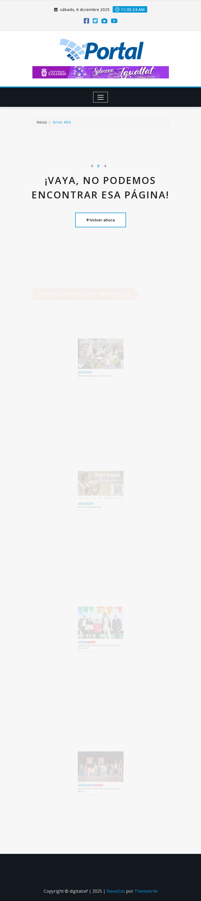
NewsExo (116, 891)
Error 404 (62, 123)
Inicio (42, 123)
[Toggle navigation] (100, 97)
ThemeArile (146, 891)
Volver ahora (100, 220)
